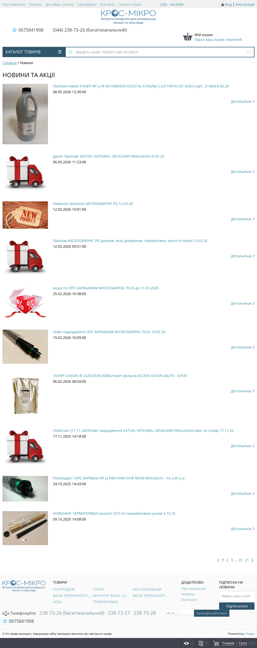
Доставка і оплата (59, 4)
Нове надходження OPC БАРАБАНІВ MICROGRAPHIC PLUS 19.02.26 (109, 331)
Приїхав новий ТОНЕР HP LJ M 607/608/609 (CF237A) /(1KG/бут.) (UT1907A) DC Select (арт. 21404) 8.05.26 (141, 86)
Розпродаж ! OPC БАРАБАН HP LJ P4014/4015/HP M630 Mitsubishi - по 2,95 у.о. (119, 478)
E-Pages (249, 633)
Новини (35, 4)
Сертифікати (87, 4)
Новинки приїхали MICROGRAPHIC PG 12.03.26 (93, 203)
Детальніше (242, 101)
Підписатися (237, 606)
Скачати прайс (130, 4)
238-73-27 (119, 613)
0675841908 (30, 30)
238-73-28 (145, 613)
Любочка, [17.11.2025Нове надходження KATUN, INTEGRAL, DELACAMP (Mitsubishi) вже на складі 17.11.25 (143, 430)
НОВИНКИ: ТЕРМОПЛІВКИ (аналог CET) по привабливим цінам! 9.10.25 (114, 513)
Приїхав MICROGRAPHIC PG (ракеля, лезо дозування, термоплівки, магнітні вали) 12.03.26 (130, 240)
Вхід (228, 4)
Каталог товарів (33, 52)
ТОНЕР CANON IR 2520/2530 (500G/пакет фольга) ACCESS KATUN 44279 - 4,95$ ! (120, 375)
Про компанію (14, 4)
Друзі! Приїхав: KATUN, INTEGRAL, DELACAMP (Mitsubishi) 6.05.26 (108, 156)
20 (240, 560)
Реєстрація (245, 4)
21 (247, 560)
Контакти (107, 4)
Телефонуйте (19, 613)
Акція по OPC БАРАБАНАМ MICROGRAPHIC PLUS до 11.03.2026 (106, 288)
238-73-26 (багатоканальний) (71, 613)
